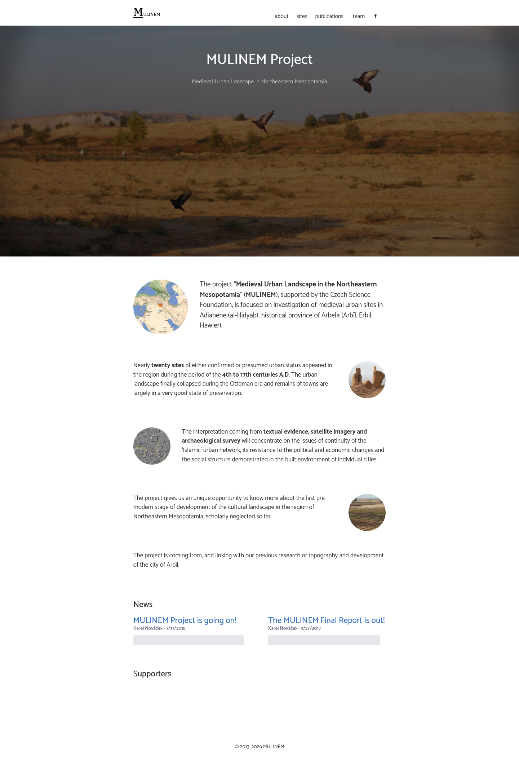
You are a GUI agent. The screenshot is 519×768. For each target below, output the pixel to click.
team (359, 17)
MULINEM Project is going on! (184, 620)
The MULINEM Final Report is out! (326, 620)
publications (329, 17)
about (281, 17)
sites (302, 17)
